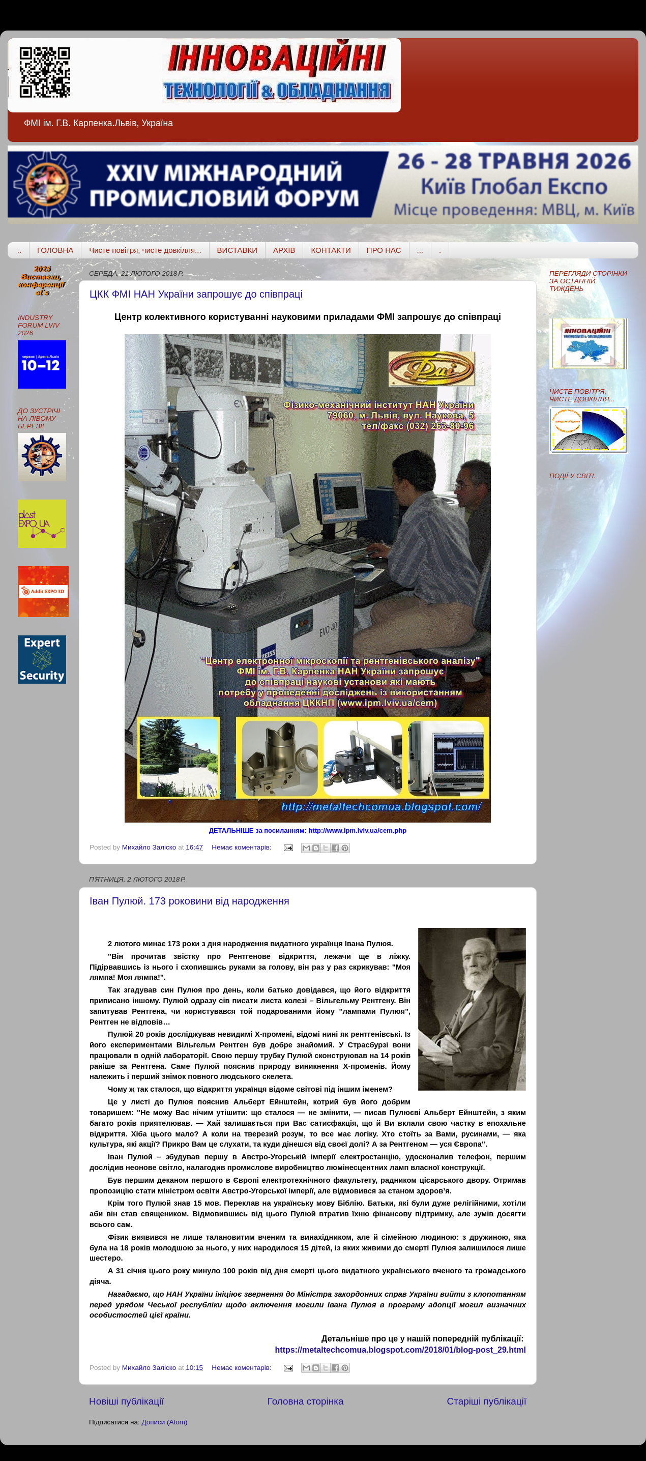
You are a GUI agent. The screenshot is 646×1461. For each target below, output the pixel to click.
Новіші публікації (126, 1401)
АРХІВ (284, 250)
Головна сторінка (306, 1401)
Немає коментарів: (242, 847)
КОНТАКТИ (330, 250)
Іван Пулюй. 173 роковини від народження (189, 901)
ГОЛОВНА (55, 250)
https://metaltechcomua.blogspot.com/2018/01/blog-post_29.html (400, 1350)
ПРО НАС (384, 250)
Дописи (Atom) (164, 1422)
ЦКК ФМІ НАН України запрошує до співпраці (196, 294)
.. (19, 250)
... (420, 250)
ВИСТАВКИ (237, 250)
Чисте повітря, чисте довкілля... (145, 250)
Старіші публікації (486, 1401)
